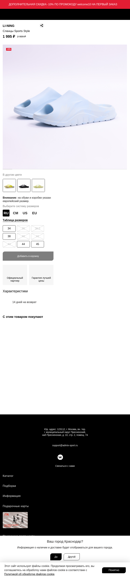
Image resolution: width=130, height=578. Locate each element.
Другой (71, 556)
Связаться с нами (65, 466)
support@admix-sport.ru (65, 445)
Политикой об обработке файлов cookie (29, 574)
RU (6, 213)
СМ (15, 213)
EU (34, 213)
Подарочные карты (16, 506)
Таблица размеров (15, 220)
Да (56, 556)
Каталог (8, 476)
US (25, 213)
